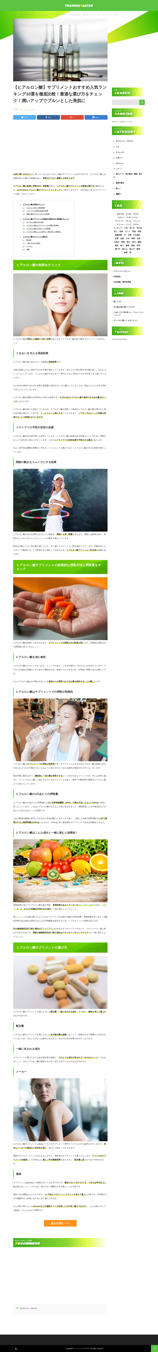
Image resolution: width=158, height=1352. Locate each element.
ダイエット (120, 163)
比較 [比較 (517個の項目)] (138, 238)
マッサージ (118, 169)
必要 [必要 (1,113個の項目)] (116, 238)
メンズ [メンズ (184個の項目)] (128, 224)
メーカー (27, 246)
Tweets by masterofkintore (119, 339)
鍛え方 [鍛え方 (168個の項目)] (132, 249)
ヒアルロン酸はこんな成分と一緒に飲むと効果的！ (42, 232)
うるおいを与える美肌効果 (33, 208)
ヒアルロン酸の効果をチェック (32, 204)
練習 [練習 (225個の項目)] (127, 245)
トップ (15, 14)
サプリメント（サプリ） (27, 14)
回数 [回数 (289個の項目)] (139, 231)
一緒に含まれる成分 (31, 243)
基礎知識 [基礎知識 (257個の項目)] (118, 235)
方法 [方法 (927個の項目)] (127, 238)
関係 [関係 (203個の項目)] (138, 249)
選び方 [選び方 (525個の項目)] (117, 249)
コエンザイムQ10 (86, 905)
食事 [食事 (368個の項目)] (125, 252)
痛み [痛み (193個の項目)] (128, 242)
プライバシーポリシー (122, 271)
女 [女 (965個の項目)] (125, 235)
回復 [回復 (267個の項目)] (134, 231)
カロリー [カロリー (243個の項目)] (121, 217)
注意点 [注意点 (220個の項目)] (116, 242)
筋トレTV (117, 302)
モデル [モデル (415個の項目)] (135, 224)
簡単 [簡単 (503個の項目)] (116, 245)
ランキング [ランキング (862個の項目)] (117, 228)
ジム (117, 147)
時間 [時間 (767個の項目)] (133, 238)
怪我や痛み (120, 183)
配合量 (26, 240)
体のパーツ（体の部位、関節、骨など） (127, 175)
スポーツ (119, 158)
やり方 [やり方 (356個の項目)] (135, 214)
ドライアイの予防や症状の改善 (35, 211)
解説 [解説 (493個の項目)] (133, 245)
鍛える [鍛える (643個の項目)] (124, 249)
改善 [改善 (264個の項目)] (122, 238)
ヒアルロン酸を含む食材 (32, 222)
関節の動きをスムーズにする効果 (36, 214)
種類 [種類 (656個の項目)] (139, 242)
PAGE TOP (154, 1348)
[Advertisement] (60, 147)
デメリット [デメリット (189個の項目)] (119, 221)
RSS (15, 1348)
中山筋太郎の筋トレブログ (124, 307)
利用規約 (117, 277)
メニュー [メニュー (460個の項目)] (136, 221)
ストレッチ (120, 152)
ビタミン (21, 917)
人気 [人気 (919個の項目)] (125, 228)
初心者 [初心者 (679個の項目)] (139, 228)
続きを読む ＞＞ (60, 1223)
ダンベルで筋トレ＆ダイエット (126, 320)
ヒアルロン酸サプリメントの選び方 (34, 237)
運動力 (118, 194)
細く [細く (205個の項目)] (122, 245)
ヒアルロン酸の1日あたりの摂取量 (36, 228)
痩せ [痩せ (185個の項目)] (134, 242)
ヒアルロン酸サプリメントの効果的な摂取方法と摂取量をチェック (44, 219)
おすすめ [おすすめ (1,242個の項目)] (120, 214)
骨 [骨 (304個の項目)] (130, 252)
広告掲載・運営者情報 (122, 282)
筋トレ (118, 188)
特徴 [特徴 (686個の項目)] (123, 242)
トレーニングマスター (82, 1348)
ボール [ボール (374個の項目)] (128, 221)
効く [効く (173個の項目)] (116, 231)
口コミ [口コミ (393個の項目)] (127, 231)
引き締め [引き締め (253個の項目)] (136, 235)
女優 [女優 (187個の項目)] (129, 235)
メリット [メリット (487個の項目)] (120, 224)
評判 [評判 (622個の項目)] (138, 245)
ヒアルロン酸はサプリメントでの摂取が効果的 (40, 225)
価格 (26, 249)
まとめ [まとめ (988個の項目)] (128, 214)
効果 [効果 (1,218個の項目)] (121, 231)
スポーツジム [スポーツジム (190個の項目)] (132, 217)
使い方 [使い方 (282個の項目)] (132, 228)
